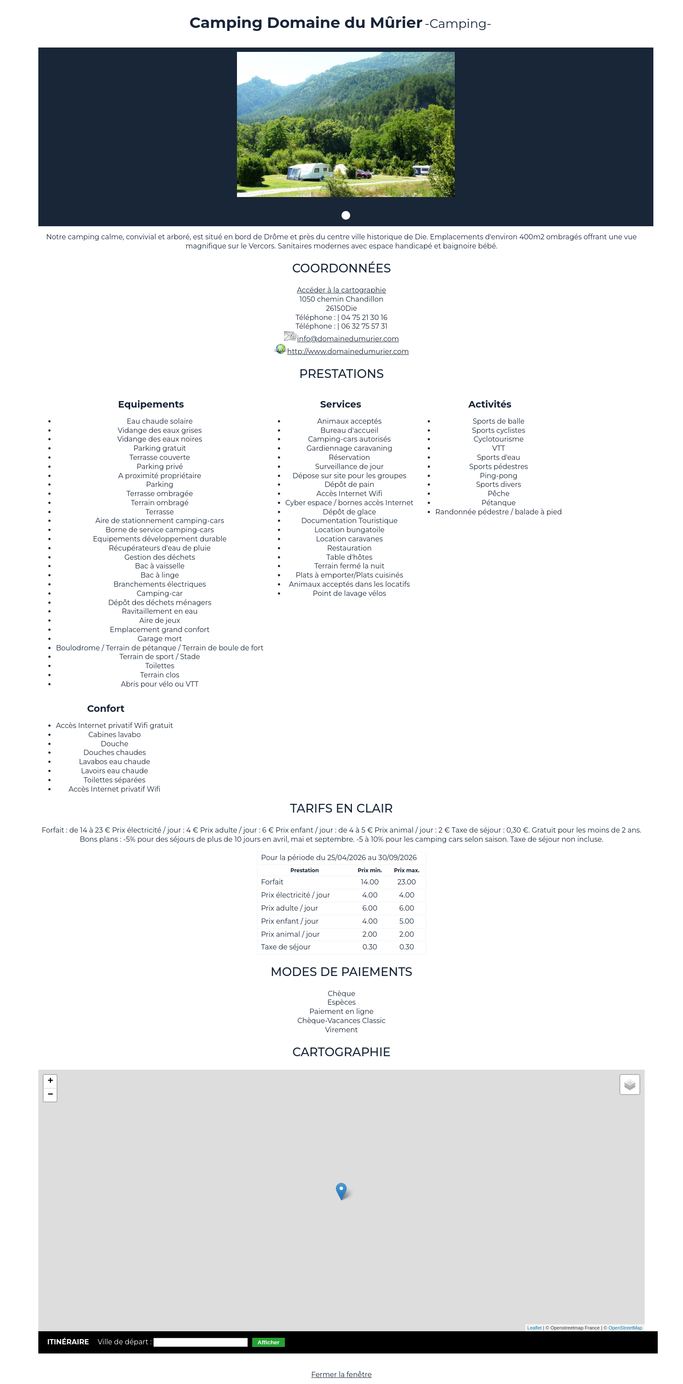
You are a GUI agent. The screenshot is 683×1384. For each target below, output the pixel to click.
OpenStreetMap (625, 1327)
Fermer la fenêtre (341, 1374)
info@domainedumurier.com (348, 339)
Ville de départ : (125, 1342)
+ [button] (50, 1081)
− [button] (50, 1095)
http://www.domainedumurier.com (348, 351)
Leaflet (534, 1327)
